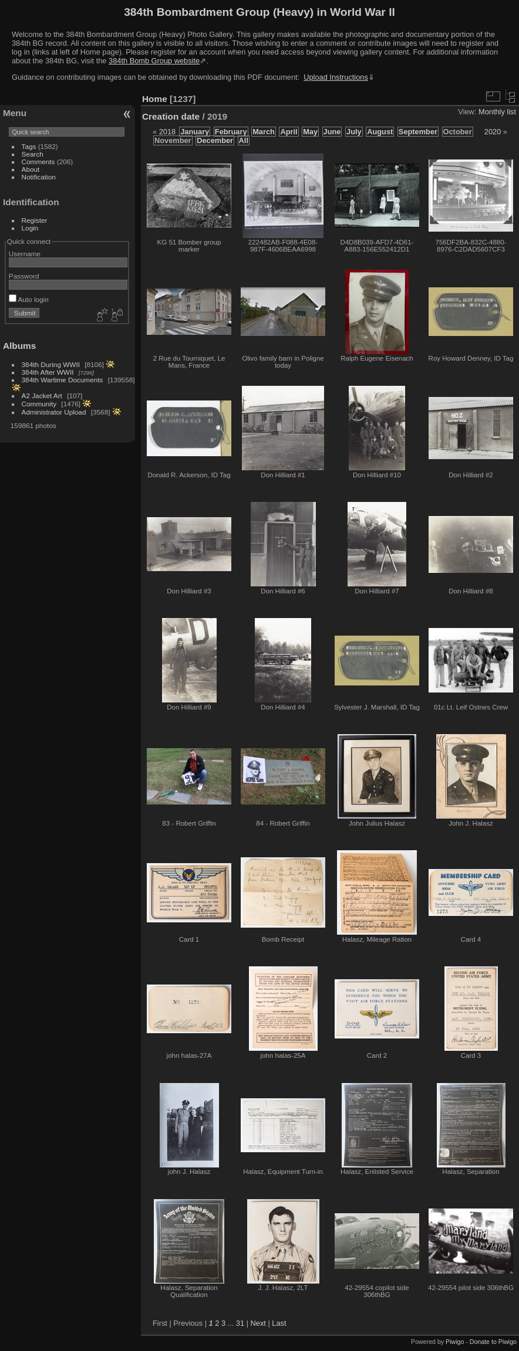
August (380, 131)
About (31, 169)
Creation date (171, 116)
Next (258, 1323)
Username (25, 253)
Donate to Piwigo (493, 1341)
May (310, 131)
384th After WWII (48, 372)
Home (154, 99)
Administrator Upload (54, 412)
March (263, 131)
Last (279, 1323)
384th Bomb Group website (154, 60)
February (231, 131)
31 (240, 1323)
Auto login (29, 299)
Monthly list (497, 111)
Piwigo (455, 1341)
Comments (38, 161)
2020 (492, 131)
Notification (39, 177)
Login (30, 228)
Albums (19, 346)
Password (24, 276)
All (243, 140)
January (194, 131)
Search (32, 154)
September (418, 131)
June (332, 131)
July (354, 131)
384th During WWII (51, 364)
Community (39, 404)
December (215, 140)
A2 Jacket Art (42, 395)
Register (35, 220)
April (288, 131)
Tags (29, 146)
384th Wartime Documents (62, 379)
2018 (167, 131)
